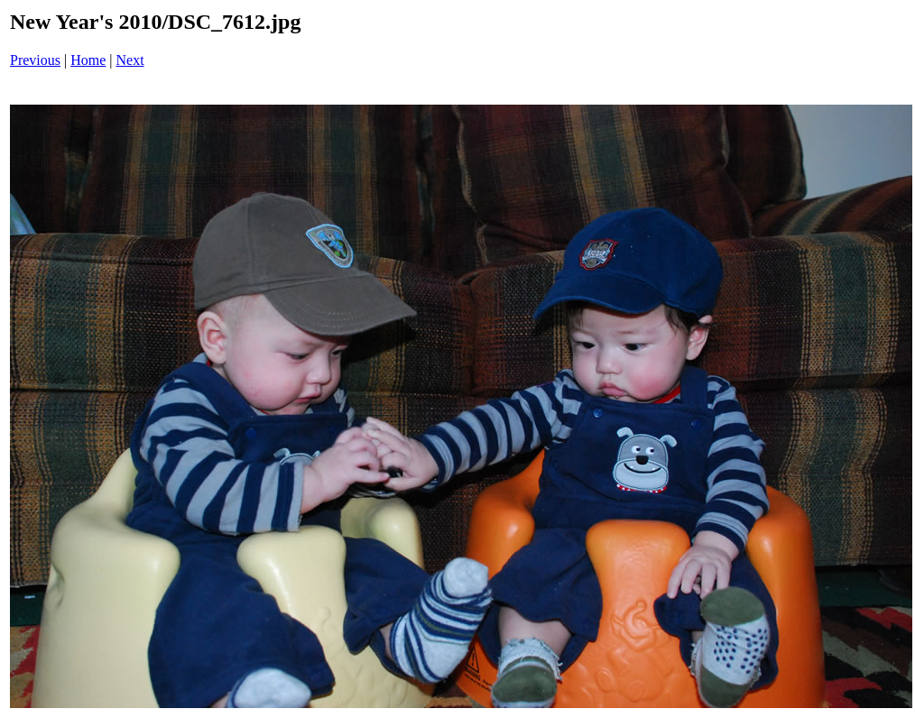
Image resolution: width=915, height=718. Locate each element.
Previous (35, 60)
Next (130, 60)
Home (88, 60)
